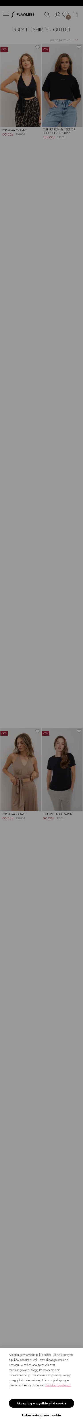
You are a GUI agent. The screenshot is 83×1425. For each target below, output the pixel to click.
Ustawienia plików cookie (41, 1415)
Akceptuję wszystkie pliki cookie (41, 1403)
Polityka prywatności (58, 1385)
